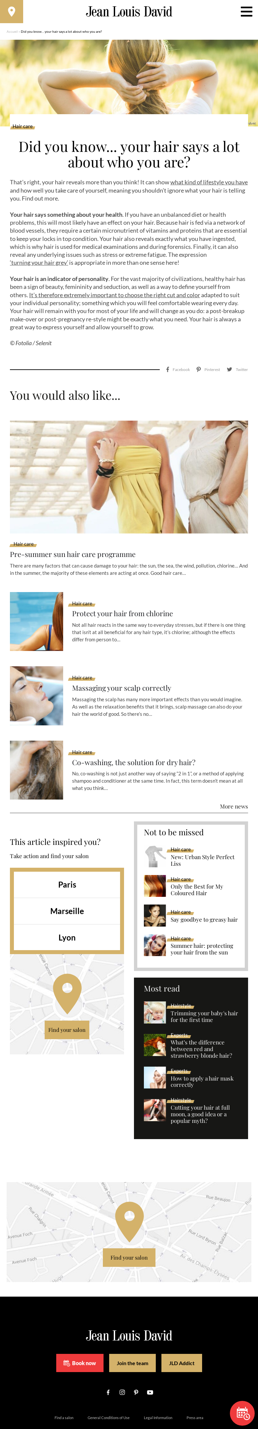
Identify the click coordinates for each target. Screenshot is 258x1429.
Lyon (67, 913)
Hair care (23, 129)
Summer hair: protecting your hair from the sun (202, 925)
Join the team (132, 1339)
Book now (80, 1339)
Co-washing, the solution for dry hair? (140, 738)
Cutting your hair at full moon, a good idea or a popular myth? (200, 1090)
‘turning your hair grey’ (39, 265)
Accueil (12, 35)
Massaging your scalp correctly (127, 664)
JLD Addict (181, 1339)
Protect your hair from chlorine (128, 590)
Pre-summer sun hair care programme (79, 530)
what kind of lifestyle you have (209, 185)
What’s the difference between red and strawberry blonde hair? (201, 1025)
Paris (67, 860)
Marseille (67, 887)
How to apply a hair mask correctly (202, 1058)
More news (234, 782)
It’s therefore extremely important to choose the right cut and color (114, 298)
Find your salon (67, 1005)
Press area (195, 1394)
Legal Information (158, 1394)
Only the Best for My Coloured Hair (197, 866)
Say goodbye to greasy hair (204, 896)
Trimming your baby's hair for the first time (204, 992)
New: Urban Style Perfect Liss (203, 836)
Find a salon (64, 1394)
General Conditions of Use (109, 1394)
